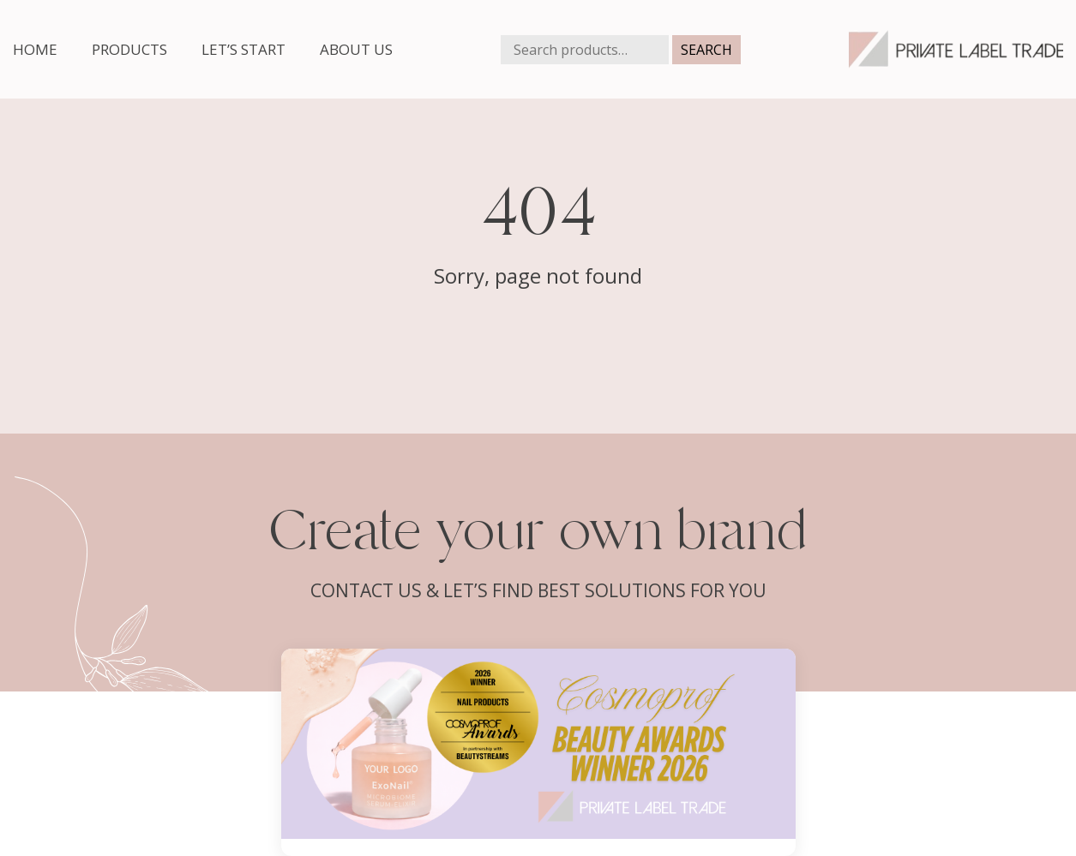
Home (35, 49)
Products (129, 49)
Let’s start (243, 49)
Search (706, 49)
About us (356, 49)
